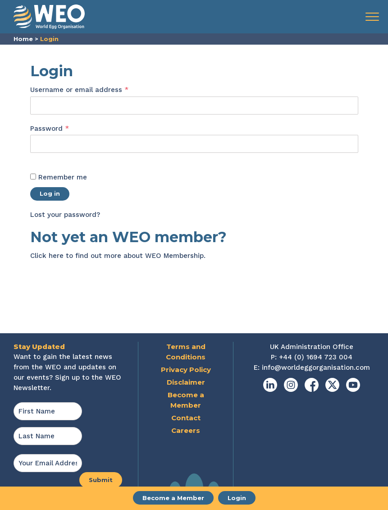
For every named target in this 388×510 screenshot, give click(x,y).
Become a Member (173, 497)
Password (64, 128)
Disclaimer (186, 382)
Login (237, 497)
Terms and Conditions (185, 351)
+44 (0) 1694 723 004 (315, 357)
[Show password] (39, 158)
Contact (186, 418)
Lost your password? (65, 215)
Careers (185, 430)
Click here (47, 256)
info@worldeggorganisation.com (316, 367)
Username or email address (94, 89)
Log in (50, 193)
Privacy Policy (186, 369)
